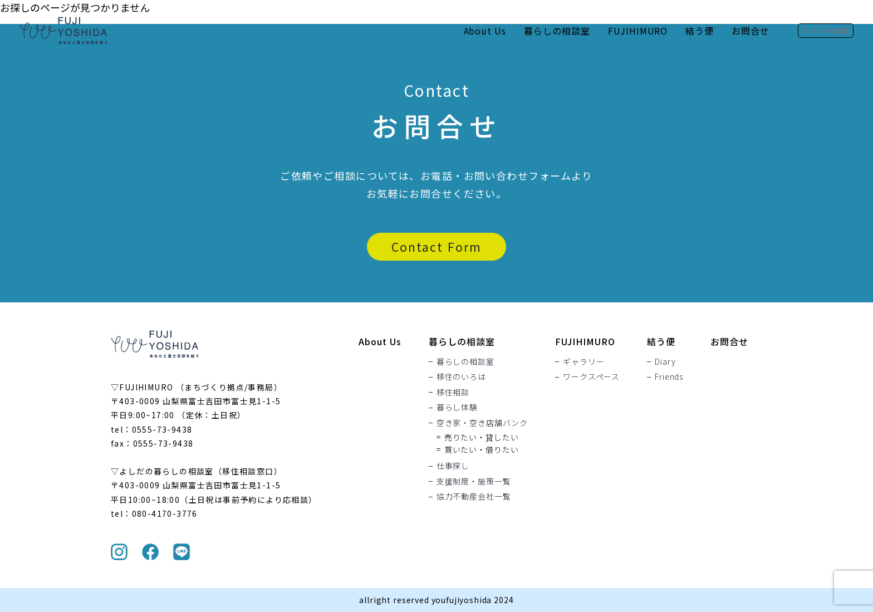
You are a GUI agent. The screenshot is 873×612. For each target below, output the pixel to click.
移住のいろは (461, 377)
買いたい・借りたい (481, 449)
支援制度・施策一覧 (473, 481)
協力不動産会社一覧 (473, 497)
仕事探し (452, 466)
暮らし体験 (457, 408)
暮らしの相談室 (557, 30)
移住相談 (452, 392)
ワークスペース (591, 377)
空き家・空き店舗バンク (482, 423)
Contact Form (436, 246)
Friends (669, 377)
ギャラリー (583, 361)
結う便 (699, 30)
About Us (484, 30)
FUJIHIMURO (638, 30)
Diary (665, 361)
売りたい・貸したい (481, 437)
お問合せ (750, 30)
